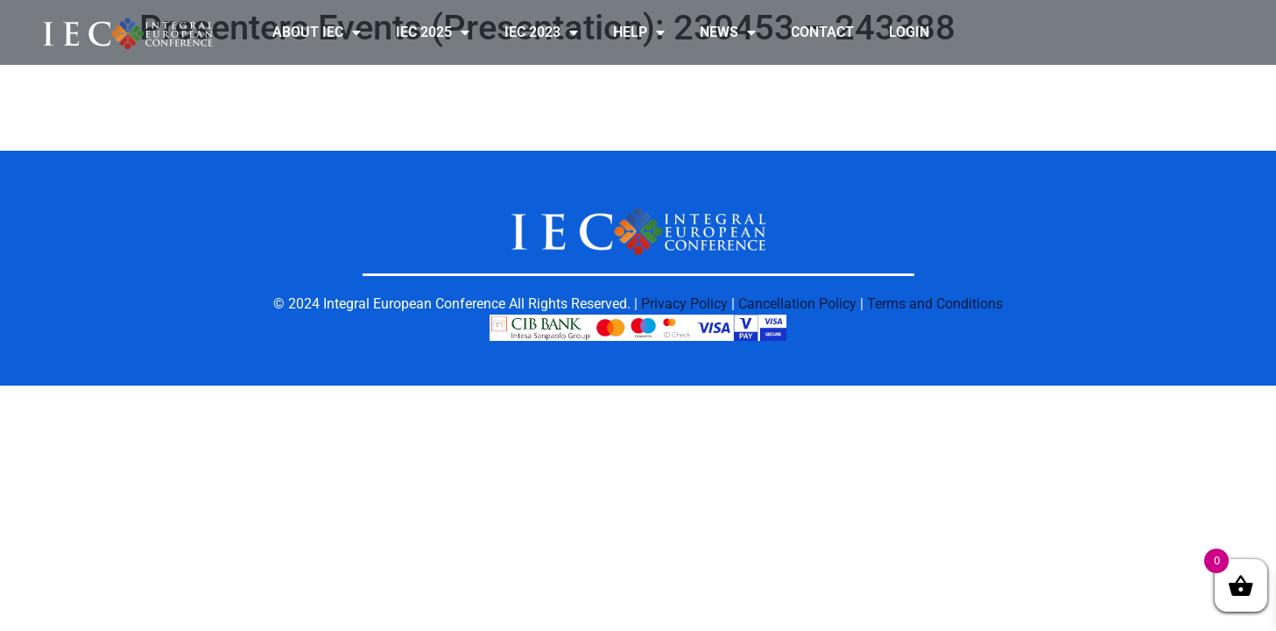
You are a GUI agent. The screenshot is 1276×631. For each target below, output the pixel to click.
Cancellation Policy (797, 303)
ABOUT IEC (316, 32)
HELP (639, 32)
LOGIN (909, 32)
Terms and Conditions (935, 303)
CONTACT (822, 32)
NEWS (728, 32)
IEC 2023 (541, 32)
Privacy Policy (684, 303)
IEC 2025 (432, 32)
